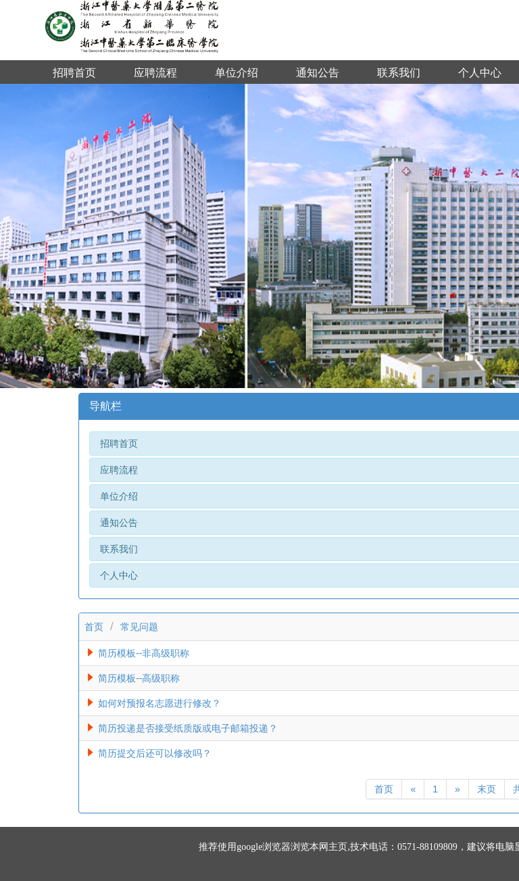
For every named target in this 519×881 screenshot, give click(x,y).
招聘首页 (74, 72)
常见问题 (139, 626)
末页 (486, 789)
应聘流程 (155, 72)
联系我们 (398, 72)
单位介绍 (236, 72)
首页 (93, 626)
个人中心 (479, 72)
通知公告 (317, 72)
